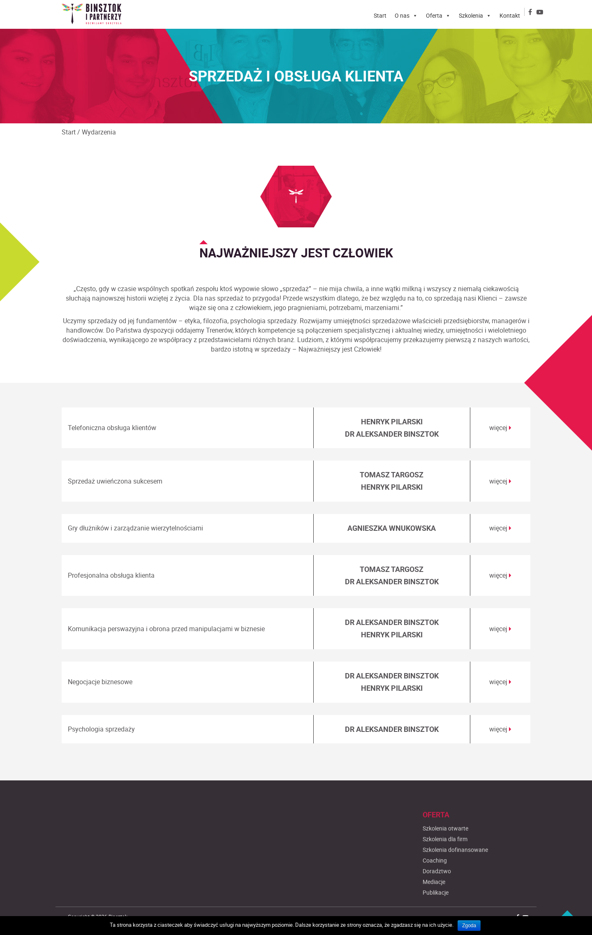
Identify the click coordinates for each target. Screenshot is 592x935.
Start (380, 15)
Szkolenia (471, 15)
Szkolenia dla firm (445, 877)
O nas (402, 15)
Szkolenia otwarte (445, 866)
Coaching (435, 898)
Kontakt (510, 15)
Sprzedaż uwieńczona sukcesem (115, 481)
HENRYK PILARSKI (392, 421)
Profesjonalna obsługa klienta (111, 575)
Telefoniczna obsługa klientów (112, 427)
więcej (500, 427)
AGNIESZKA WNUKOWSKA (391, 528)
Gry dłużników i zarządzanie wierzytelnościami (135, 527)
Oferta (434, 15)
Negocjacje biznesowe (100, 681)
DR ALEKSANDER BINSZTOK (392, 434)
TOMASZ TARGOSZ (391, 474)
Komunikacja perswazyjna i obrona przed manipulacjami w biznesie (166, 628)
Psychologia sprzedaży (101, 729)
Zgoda (469, 925)
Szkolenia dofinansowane (455, 887)
